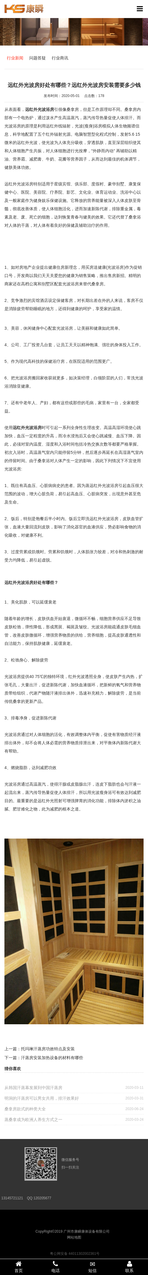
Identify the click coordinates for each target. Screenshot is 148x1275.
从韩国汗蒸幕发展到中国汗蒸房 (74, 1089)
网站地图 (74, 1244)
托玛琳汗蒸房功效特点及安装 (48, 1048)
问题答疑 (37, 58)
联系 (130, 1267)
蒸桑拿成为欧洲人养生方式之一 (74, 1121)
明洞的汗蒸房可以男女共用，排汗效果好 (74, 1100)
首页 (18, 1267)
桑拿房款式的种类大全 (74, 1111)
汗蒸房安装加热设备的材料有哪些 (52, 1057)
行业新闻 (15, 58)
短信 (93, 1267)
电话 (55, 1267)
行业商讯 (60, 58)
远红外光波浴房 (27, 427)
